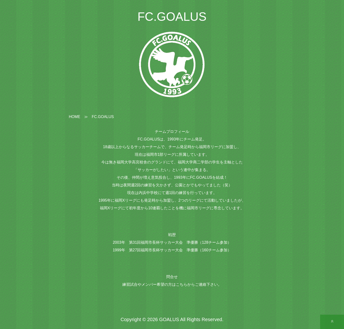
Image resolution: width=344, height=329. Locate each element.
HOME (74, 117)
